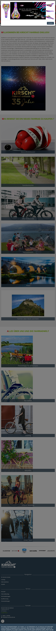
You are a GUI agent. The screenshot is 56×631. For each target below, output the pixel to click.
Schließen (50, 23)
